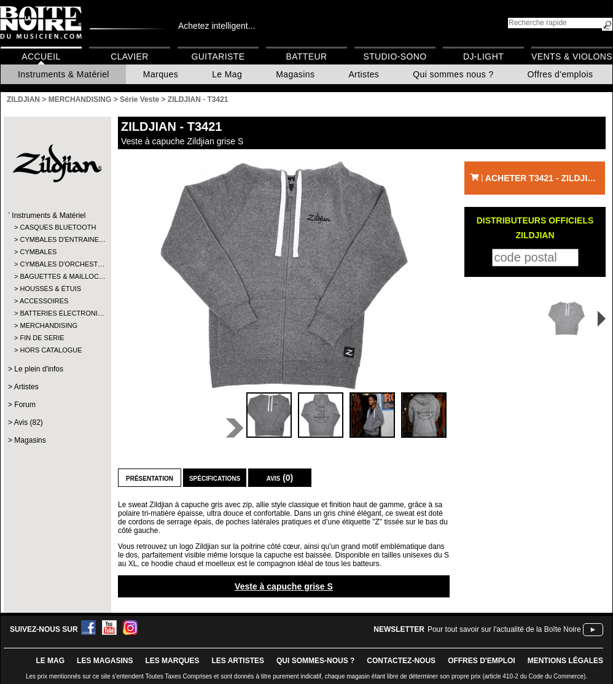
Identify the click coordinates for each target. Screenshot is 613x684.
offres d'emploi (481, 660)
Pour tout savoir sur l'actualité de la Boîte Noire (504, 629)
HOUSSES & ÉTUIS (50, 288)
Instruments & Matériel (63, 74)
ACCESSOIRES (44, 301)
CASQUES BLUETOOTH (57, 227)
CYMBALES (38, 251)
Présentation (149, 478)
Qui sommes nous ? (453, 74)
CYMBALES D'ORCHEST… (57, 264)
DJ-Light (483, 56)
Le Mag (227, 74)
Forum (25, 404)
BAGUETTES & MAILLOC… (57, 276)
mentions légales (565, 660)
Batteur (306, 56)
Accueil (40, 56)
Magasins (295, 74)
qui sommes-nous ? (315, 660)
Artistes (363, 74)
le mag (50, 660)
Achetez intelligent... (216, 26)
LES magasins (105, 660)
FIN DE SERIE (42, 337)
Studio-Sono (394, 56)
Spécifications (214, 478)
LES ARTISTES (237, 660)
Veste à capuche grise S (284, 586)
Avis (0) (280, 478)
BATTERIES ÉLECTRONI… (57, 313)
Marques (160, 74)
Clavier (130, 56)
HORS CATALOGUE (51, 350)
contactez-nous (401, 660)
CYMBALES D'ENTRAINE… (57, 239)
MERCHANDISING (48, 325)
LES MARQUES (172, 660)
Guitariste (218, 56)
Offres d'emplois (560, 74)
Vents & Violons (571, 56)
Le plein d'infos (38, 369)
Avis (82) (28, 422)
